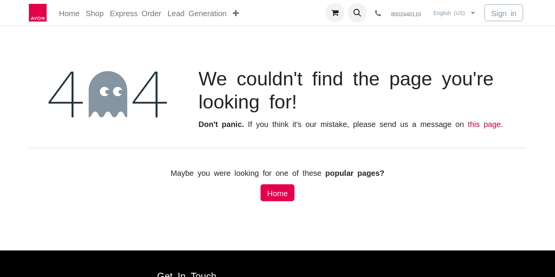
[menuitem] (69, 13)
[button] (357, 12)
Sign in (503, 12)
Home (277, 192)
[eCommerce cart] (335, 12)
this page (484, 123)
